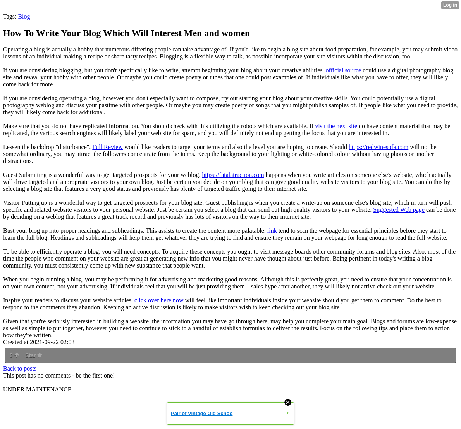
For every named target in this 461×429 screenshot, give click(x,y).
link (272, 230)
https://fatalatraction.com (233, 175)
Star (33, 355)
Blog (24, 16)
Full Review (107, 147)
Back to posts (19, 368)
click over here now (159, 300)
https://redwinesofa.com (378, 147)
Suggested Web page (399, 209)
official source (343, 70)
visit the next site (336, 126)
